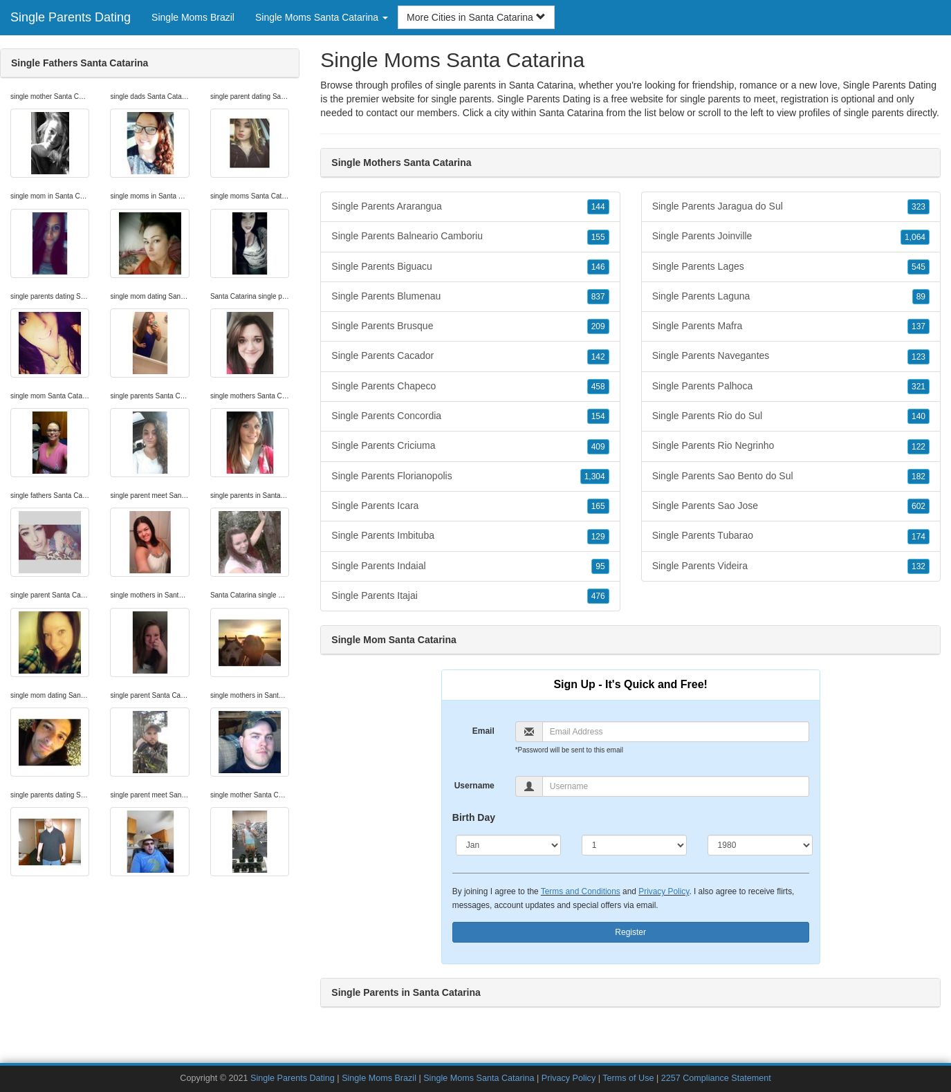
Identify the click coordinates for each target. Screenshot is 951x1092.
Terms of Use (628, 1078)
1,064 (915, 237)
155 (598, 237)
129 (598, 537)
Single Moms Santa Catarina (478, 1078)
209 (598, 326)
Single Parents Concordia (470, 416)
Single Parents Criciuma (470, 446)
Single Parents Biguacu (470, 267)
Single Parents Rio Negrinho (791, 446)
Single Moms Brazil (192, 17)
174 (918, 537)
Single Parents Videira (791, 566)
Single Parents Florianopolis (470, 476)
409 (598, 447)
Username (474, 785)
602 (918, 506)
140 (918, 416)
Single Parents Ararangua (470, 206)
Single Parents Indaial (470, 566)
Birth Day (473, 817)
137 (918, 326)
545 (918, 267)
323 (918, 207)
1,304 (594, 476)
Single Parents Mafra (791, 326)
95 (599, 566)
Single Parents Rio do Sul (791, 416)
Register (630, 932)
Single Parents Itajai (470, 596)
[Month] (508, 845)
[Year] (760, 845)
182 (918, 476)
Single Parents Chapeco (470, 386)
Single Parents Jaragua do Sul (791, 206)
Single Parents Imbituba (470, 536)
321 (918, 386)
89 (920, 297)
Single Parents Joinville (791, 236)
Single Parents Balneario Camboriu (470, 236)
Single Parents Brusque (470, 326)
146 (598, 267)
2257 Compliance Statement (716, 1078)
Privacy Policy (663, 891)
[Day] (634, 845)
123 (918, 357)
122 (918, 447)
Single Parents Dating (70, 17)
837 (598, 297)
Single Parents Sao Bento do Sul (791, 476)
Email (483, 731)
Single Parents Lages (791, 267)
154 (598, 416)
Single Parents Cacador (470, 356)
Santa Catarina (571, 112)
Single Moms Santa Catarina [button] (321, 17)
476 (598, 596)
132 (918, 566)
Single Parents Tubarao (791, 536)
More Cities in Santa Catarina (476, 17)
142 (598, 357)
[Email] (675, 731)
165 (598, 506)
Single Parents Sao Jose (791, 506)
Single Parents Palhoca (791, 386)
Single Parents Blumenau (470, 296)
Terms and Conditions (580, 891)
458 (598, 386)
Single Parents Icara (470, 506)
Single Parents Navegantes (791, 356)
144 (598, 207)
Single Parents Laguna (791, 296)
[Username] (675, 786)
